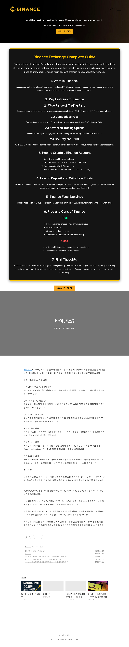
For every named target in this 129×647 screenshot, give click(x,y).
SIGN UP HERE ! (64, 31)
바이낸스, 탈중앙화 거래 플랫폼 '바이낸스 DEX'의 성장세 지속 (45, 562)
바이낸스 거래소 (64, 635)
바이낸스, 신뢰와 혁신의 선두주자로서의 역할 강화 (42, 559)
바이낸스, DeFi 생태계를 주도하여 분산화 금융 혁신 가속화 (44, 556)
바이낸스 (28, 370)
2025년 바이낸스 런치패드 (33, 551)
